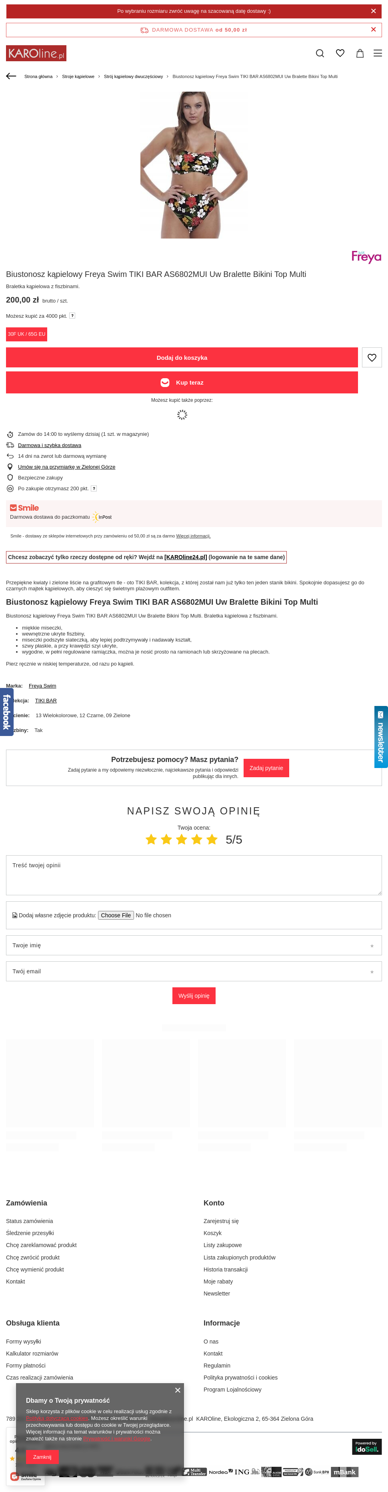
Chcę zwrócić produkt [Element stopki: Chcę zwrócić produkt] (33, 1257)
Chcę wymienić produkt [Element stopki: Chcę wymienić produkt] (35, 1269)
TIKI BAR (46, 701)
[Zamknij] (373, 11)
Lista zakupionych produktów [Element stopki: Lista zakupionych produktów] (240, 1257)
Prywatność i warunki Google (116, 1439)
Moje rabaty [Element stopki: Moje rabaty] (218, 1281)
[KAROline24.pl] (185, 557)
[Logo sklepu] (36, 53)
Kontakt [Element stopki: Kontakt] (15, 1281)
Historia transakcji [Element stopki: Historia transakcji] (226, 1269)
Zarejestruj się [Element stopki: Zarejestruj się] (221, 1221)
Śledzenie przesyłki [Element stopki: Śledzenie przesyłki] (30, 1233)
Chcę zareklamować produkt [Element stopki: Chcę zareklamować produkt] (41, 1245)
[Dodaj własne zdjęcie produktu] (151, 915)
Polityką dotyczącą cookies (57, 1418)
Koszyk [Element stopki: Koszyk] (213, 1233)
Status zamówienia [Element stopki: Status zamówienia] (29, 1221)
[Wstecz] (12, 76)
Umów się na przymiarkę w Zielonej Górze (66, 467)
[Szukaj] (320, 53)
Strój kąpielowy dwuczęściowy (133, 76)
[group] (194, 165)
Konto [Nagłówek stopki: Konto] (214, 1203)
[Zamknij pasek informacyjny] (373, 29)
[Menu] (379, 53)
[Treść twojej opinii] (194, 875)
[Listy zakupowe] (340, 53)
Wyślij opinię (194, 996)
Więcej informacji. (193, 535)
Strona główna (38, 76)
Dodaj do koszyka (182, 357)
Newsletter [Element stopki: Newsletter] (217, 1293)
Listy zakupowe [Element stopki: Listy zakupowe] (223, 1245)
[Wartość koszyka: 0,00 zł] (360, 53)
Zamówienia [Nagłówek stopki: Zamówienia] (26, 1203)
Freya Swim (42, 686)
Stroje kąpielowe (78, 76)
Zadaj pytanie (266, 768)
